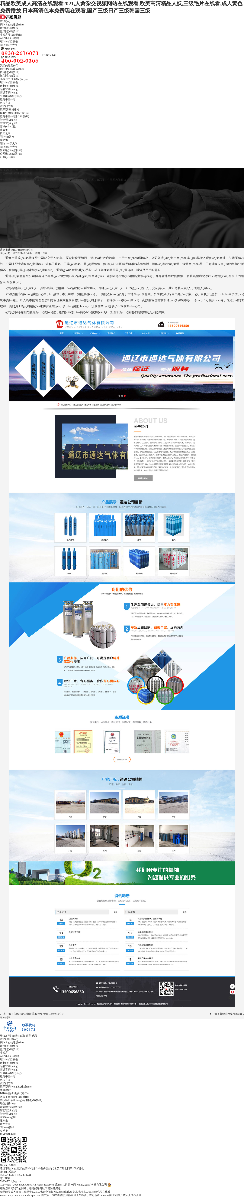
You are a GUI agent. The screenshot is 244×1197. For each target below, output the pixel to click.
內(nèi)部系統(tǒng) (11, 1100)
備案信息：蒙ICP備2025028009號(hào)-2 (184, 1184)
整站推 (4, 140)
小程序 (4, 79)
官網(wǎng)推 (8, 126)
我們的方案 (6, 106)
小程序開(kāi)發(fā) (11, 34)
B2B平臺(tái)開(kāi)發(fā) (14, 113)
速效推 (4, 130)
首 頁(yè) (5, 21)
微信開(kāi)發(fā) (9, 31)
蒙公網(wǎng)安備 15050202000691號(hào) (135, 1184)
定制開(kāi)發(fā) (9, 85)
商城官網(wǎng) (9, 92)
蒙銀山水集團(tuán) (231, 1013)
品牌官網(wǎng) (9, 89)
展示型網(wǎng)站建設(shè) (15, 1086)
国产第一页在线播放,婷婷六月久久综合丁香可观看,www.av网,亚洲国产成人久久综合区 (91, 1195)
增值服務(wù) (7, 1103)
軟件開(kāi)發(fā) (9, 28)
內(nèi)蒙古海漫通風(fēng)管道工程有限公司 (39, 1013)
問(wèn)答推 (7, 136)
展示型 (4, 109)
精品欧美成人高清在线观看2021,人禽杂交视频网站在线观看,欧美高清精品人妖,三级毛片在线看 (55, 1191)
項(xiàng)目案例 (9, 41)
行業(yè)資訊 (7, 157)
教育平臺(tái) (7, 99)
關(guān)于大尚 (9, 45)
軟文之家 (5, 133)
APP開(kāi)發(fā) (9, 38)
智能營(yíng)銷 (8, 123)
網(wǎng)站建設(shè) (12, 24)
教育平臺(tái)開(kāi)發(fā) (14, 116)
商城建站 (14, 109)
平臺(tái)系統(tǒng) (11, 96)
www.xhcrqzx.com (10, 1195)
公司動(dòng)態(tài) (11, 153)
